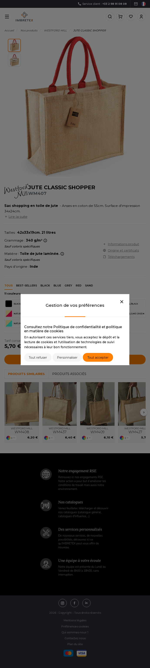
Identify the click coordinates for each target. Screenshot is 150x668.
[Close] (121, 302)
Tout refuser (38, 358)
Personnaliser (67, 358)
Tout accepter (97, 358)
